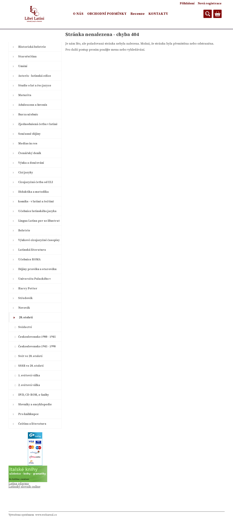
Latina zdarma (19, 484)
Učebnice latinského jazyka (37, 211)
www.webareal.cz (46, 515)
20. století (26, 317)
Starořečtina (27, 56)
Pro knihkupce (28, 414)
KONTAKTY (158, 14)
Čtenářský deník (29, 153)
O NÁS (78, 14)
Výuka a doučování (31, 163)
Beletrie (24, 230)
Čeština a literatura (32, 424)
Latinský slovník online (24, 487)
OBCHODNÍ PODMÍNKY (107, 14)
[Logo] (35, 14)
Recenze (137, 14)
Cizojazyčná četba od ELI (35, 182)
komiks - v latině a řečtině (36, 201)
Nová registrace (209, 3)
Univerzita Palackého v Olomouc (34, 280)
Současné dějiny (29, 134)
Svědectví (25, 327)
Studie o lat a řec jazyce (34, 85)
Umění (22, 66)
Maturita (24, 95)
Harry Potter (27, 288)
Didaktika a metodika (33, 192)
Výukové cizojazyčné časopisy (39, 240)
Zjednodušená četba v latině (37, 124)
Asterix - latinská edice (34, 76)
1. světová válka (29, 375)
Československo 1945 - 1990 (37, 346)
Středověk (25, 298)
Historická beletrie (32, 47)
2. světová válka (29, 385)
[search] (207, 13)
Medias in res (27, 143)
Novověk (24, 308)
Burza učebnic (28, 114)
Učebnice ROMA (29, 259)
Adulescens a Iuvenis (32, 105)
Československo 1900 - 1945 (37, 337)
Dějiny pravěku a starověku (37, 269)
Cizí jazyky (25, 172)
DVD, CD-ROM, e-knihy (33, 395)
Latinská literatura (32, 250)
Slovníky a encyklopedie (35, 404)
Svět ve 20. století (30, 356)
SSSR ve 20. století (31, 366)
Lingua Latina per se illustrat (39, 221)
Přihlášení (187, 3)
